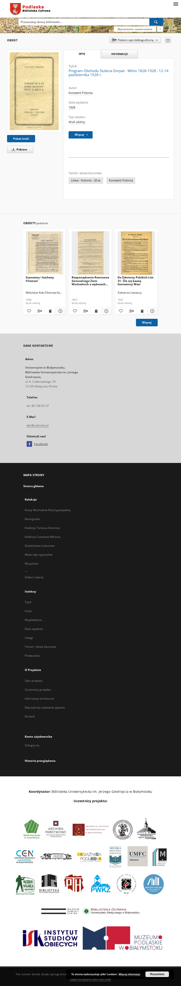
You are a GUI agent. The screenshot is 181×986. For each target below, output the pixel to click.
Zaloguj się (32, 745)
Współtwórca (33, 620)
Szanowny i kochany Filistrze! (40, 279)
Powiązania (32, 656)
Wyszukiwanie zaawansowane (135, 29)
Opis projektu (34, 681)
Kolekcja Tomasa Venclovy (42, 528)
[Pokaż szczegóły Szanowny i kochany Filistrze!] (60, 311)
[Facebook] (29, 444)
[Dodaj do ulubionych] (168, 40)
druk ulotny (77, 122)
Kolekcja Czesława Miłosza (42, 537)
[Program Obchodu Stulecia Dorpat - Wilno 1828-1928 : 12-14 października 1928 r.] (34, 91)
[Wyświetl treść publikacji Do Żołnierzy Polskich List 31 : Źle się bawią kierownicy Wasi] (142, 311)
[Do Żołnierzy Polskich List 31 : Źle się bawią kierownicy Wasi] (136, 253)
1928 (72, 107)
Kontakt (30, 716)
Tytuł (28, 602)
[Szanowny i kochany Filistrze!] (44, 253)
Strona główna (33, 486)
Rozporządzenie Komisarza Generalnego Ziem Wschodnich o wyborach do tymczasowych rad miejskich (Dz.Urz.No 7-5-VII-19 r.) (90, 280)
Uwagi (29, 638)
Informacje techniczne (39, 699)
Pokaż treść (21, 139)
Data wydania (34, 629)
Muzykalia (31, 564)
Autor (28, 611)
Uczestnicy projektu (38, 690)
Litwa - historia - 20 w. (86, 180)
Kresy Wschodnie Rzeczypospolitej (47, 510)
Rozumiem (157, 974)
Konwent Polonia (81, 93)
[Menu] (175, 4)
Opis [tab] (82, 54)
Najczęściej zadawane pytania (45, 707)
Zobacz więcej (34, 577)
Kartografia (32, 519)
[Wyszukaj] (156, 22)
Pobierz (18, 149)
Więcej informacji (129, 974)
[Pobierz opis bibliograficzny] (39, 311)
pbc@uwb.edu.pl (38, 425)
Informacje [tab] (119, 54)
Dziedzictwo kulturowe (40, 546)
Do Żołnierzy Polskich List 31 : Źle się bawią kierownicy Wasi (135, 280)
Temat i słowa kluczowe (40, 647)
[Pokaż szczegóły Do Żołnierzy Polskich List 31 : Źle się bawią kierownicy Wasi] (152, 311)
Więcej (147, 322)
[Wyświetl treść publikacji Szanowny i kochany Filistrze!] (50, 311)
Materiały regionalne (39, 555)
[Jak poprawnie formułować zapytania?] (160, 29)
